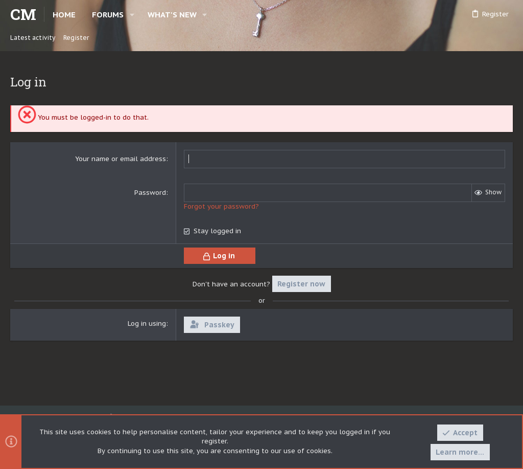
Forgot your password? (221, 206)
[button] (132, 15)
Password (150, 192)
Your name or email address (120, 158)
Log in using (147, 323)
